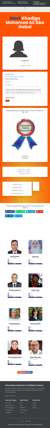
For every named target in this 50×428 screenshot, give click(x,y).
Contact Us (22, 412)
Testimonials (8, 412)
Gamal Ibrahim (14, 256)
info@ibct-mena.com (22, 2)
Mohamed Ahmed (14, 290)
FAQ (21, 402)
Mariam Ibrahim (35, 324)
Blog (21, 405)
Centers (34, 405)
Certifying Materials (10, 407)
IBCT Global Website (37, 424)
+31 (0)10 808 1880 (7, 2)
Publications (23, 407)
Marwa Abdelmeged (14, 357)
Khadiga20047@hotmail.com (15, 76)
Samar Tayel (35, 290)
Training (7, 100)
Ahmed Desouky (35, 357)
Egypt (14, 263)
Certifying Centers (9, 405)
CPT (10, 260)
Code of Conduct (24, 410)
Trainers (34, 402)
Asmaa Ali (35, 256)
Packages (34, 407)
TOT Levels (7, 402)
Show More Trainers (25, 372)
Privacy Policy (28, 424)
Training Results (9, 410)
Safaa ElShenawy (14, 324)
